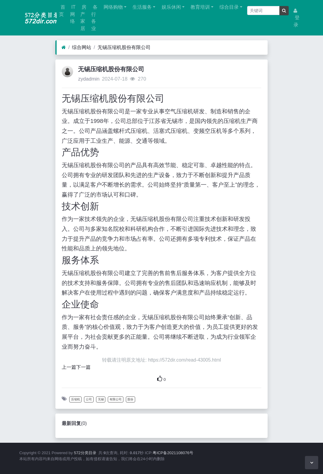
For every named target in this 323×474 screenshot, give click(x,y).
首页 (62, 11)
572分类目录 (85, 453)
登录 (296, 17)
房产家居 (83, 18)
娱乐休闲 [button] (170, 7)
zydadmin (88, 79)
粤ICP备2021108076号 (173, 453)
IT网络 (73, 14)
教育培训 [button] (199, 7)
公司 (89, 399)
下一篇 (83, 367)
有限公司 (116, 399)
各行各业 (94, 18)
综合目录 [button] (228, 7)
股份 (130, 399)
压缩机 (75, 399)
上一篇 (69, 367)
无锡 (101, 399)
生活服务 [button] (141, 7)
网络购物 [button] (112, 7)
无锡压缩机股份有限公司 (124, 47)
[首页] (63, 47)
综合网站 (81, 47)
